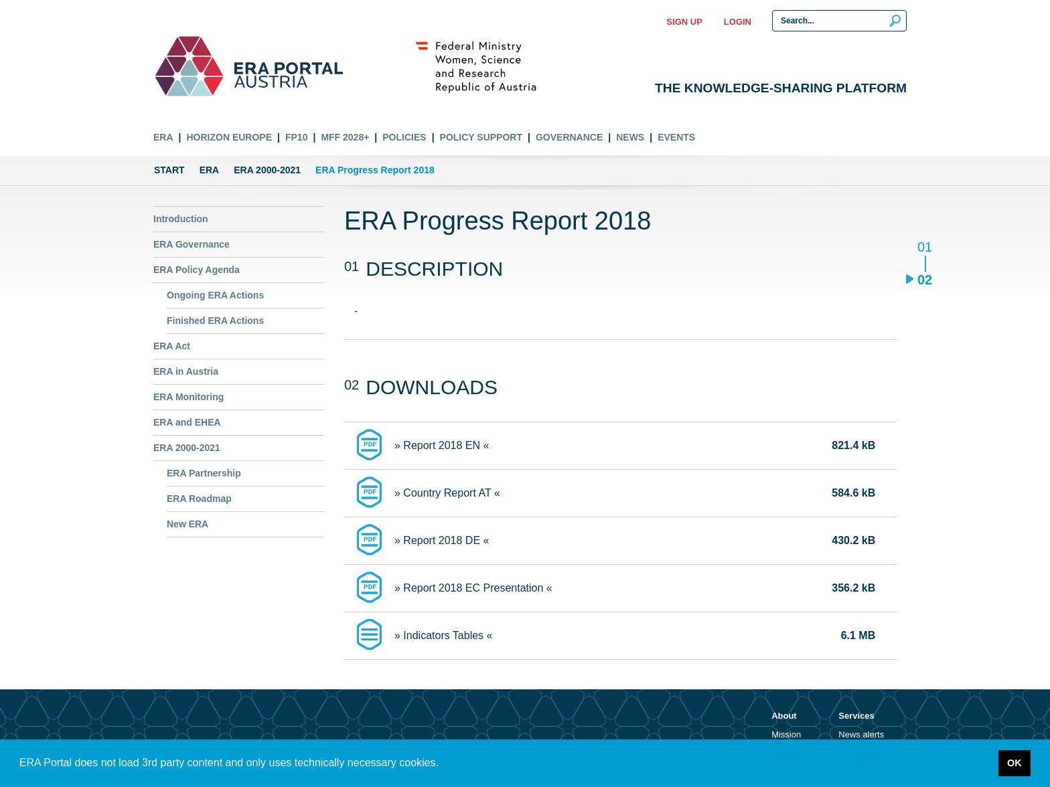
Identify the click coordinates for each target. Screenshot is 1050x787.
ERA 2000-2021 (267, 170)
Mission (786, 734)
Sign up (684, 22)
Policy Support (481, 137)
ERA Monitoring (188, 396)
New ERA (187, 524)
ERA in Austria (185, 371)
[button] (443, 764)
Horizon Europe (229, 137)
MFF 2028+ (345, 137)
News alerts (861, 734)
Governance (569, 137)
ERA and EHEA (187, 422)
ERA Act (171, 346)
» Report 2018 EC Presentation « (473, 588)
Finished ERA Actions (215, 320)
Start (169, 170)
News (630, 137)
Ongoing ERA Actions (215, 295)
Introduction (180, 218)
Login (737, 22)
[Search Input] (839, 20)
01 (924, 248)
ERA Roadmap (199, 498)
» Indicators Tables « (443, 635)
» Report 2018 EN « (441, 445)
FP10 (296, 137)
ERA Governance (191, 244)
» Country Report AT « (447, 493)
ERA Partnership (204, 473)
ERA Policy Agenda (196, 269)
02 (924, 279)
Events (676, 137)
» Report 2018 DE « (441, 540)
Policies (404, 137)
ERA (163, 137)
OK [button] (1014, 763)
